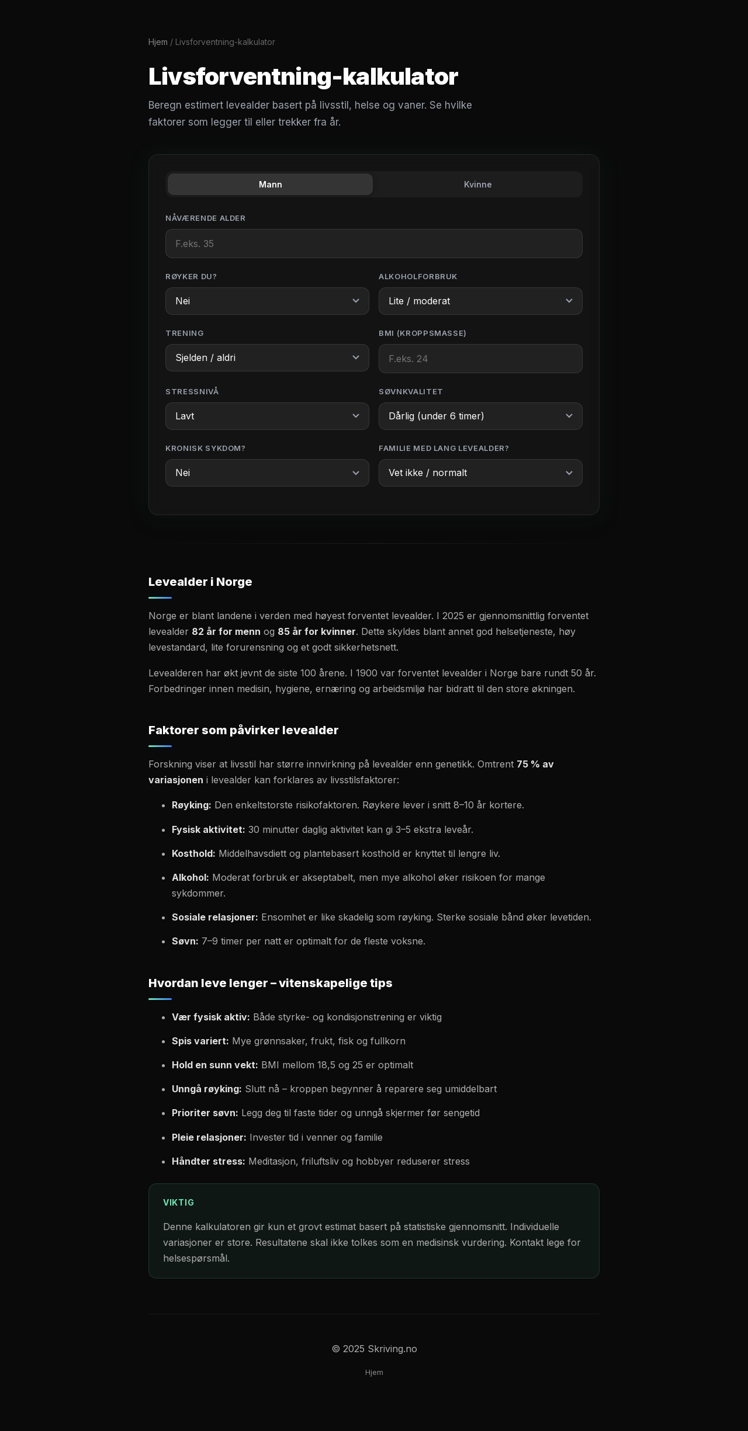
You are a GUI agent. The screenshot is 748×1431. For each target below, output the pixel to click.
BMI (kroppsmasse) (423, 333)
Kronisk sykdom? (205, 448)
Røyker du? (191, 276)
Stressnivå (192, 391)
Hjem (158, 42)
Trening (184, 333)
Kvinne (478, 184)
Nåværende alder (205, 218)
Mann (270, 184)
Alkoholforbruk (418, 276)
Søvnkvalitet (411, 391)
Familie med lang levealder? (444, 448)
